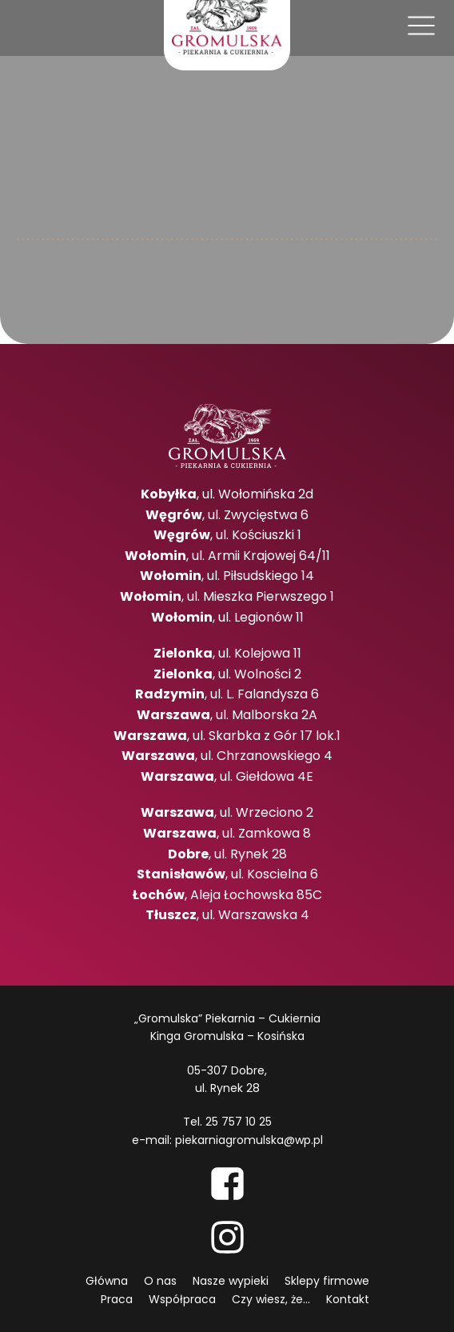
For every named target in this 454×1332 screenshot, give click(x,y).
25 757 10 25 (238, 1122)
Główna (107, 1281)
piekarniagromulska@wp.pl (249, 1140)
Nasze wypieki (231, 1281)
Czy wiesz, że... (271, 1299)
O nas (160, 1281)
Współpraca (182, 1299)
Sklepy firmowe (327, 1281)
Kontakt (347, 1299)
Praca (117, 1299)
